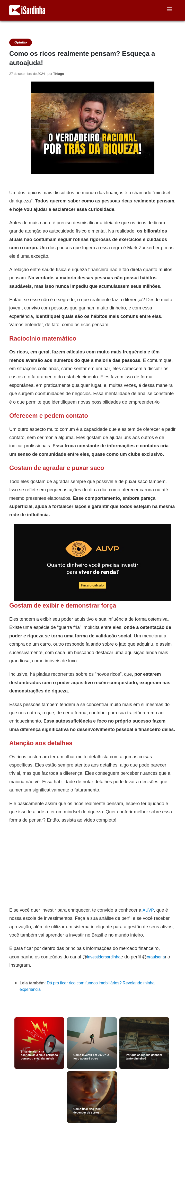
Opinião (20, 42)
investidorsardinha (103, 957)
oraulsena (156, 957)
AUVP (148, 910)
